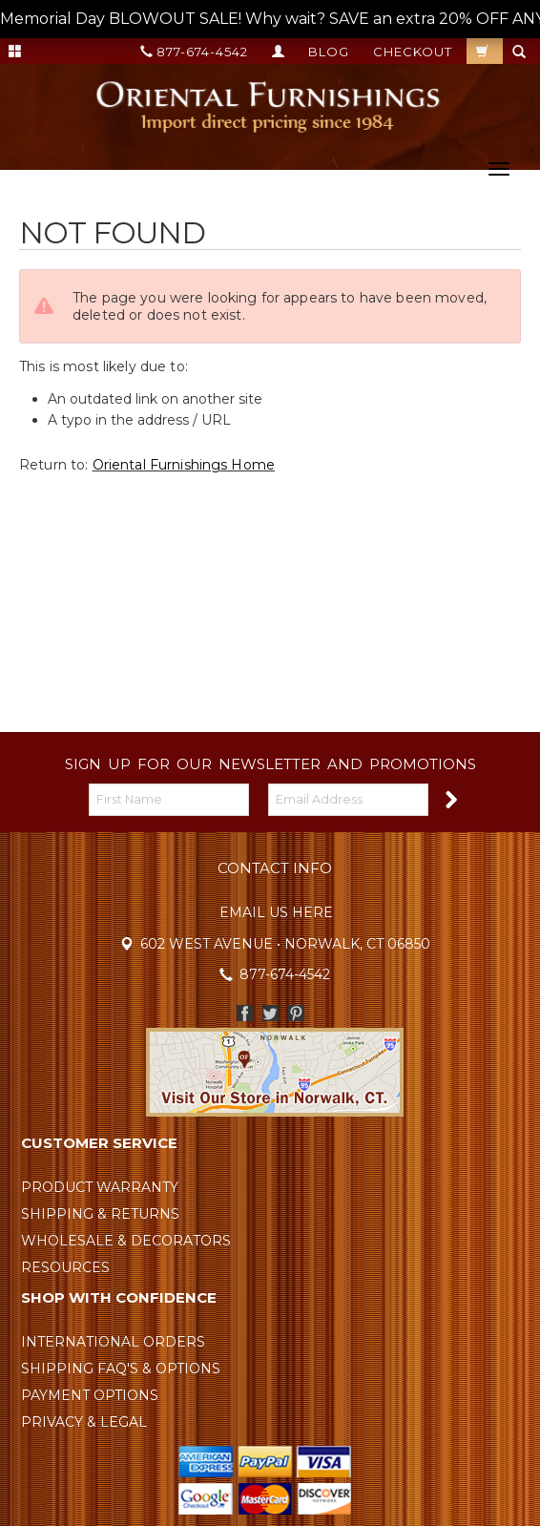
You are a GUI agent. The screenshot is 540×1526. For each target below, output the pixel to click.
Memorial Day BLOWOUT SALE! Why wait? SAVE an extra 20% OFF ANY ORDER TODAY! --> (270, 19)
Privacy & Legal (84, 1422)
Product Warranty (99, 1187)
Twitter (270, 1013)
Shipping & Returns (100, 1214)
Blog (328, 51)
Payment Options (89, 1395)
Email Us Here (276, 912)
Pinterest (296, 1013)
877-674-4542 (194, 51)
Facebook (245, 1013)
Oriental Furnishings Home (184, 464)
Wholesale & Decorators (126, 1240)
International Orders (113, 1341)
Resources (65, 1267)
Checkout (412, 51)
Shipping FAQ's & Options (120, 1368)
